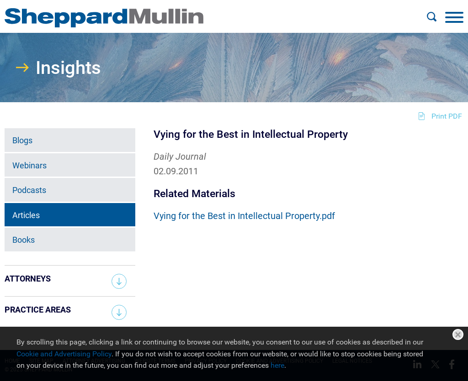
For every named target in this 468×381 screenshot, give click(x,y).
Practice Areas (38, 309)
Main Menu (204, 11)
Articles (26, 215)
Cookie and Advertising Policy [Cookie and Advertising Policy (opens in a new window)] (64, 354)
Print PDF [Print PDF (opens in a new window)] (446, 116)
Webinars (29, 165)
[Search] (431, 17)
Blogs (22, 140)
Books (23, 240)
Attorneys (28, 278)
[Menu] (454, 17)
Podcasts (29, 190)
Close (457, 334)
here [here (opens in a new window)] (277, 365)
